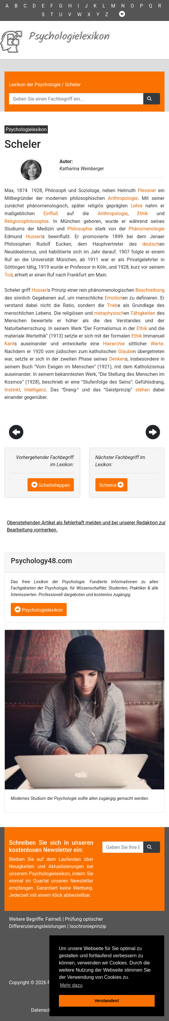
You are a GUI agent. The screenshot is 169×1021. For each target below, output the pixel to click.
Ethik (142, 213)
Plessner (147, 190)
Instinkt (12, 390)
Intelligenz (35, 390)
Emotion (113, 298)
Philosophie (79, 229)
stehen (142, 390)
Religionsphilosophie (26, 221)
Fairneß (53, 919)
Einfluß (50, 213)
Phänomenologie (147, 229)
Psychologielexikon (39, 610)
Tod (8, 275)
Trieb (112, 305)
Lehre (137, 206)
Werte (157, 344)
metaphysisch (109, 313)
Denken (117, 359)
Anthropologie (123, 198)
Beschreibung (150, 290)
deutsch (150, 244)
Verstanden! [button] (107, 1000)
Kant (9, 344)
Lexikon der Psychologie (34, 84)
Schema (108, 485)
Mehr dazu (71, 985)
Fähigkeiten (143, 313)
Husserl (34, 236)
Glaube (125, 351)
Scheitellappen (54, 485)
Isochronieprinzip (88, 926)
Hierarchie (113, 344)
